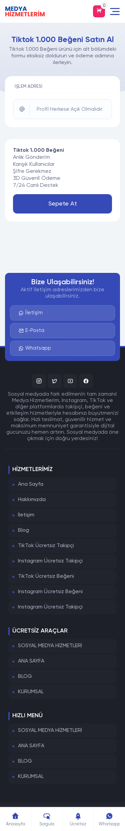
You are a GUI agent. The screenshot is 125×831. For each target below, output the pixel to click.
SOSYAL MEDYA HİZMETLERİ (50, 646)
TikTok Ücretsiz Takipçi (46, 545)
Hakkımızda (32, 499)
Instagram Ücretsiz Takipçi (50, 561)
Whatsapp (35, 348)
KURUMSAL (31, 692)
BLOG (25, 676)
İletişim (31, 313)
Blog (23, 530)
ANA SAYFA (31, 661)
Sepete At (62, 204)
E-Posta (31, 330)
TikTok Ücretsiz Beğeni (46, 576)
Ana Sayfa (30, 484)
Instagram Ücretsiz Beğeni (50, 591)
